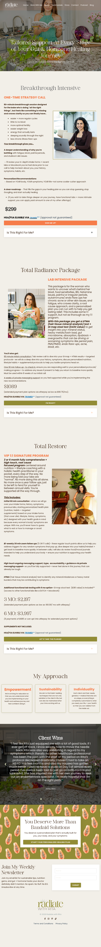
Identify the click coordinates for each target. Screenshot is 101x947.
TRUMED (34, 222)
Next (96, 780)
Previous (5, 780)
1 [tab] (41, 816)
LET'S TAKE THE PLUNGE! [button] (50, 653)
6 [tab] (57, 816)
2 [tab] (44, 816)
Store (67, 5)
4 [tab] (50, 816)
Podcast (84, 5)
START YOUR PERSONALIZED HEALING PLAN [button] (50, 859)
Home (25, 5)
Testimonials (57, 5)
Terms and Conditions (43, 942)
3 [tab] (47, 816)
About (47, 5)
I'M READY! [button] (50, 412)
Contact (75, 5)
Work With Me (36, 5)
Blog (92, 5)
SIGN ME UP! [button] (50, 227)
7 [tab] (60, 816)
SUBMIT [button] (75, 903)
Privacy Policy (61, 942)
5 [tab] (54, 816)
